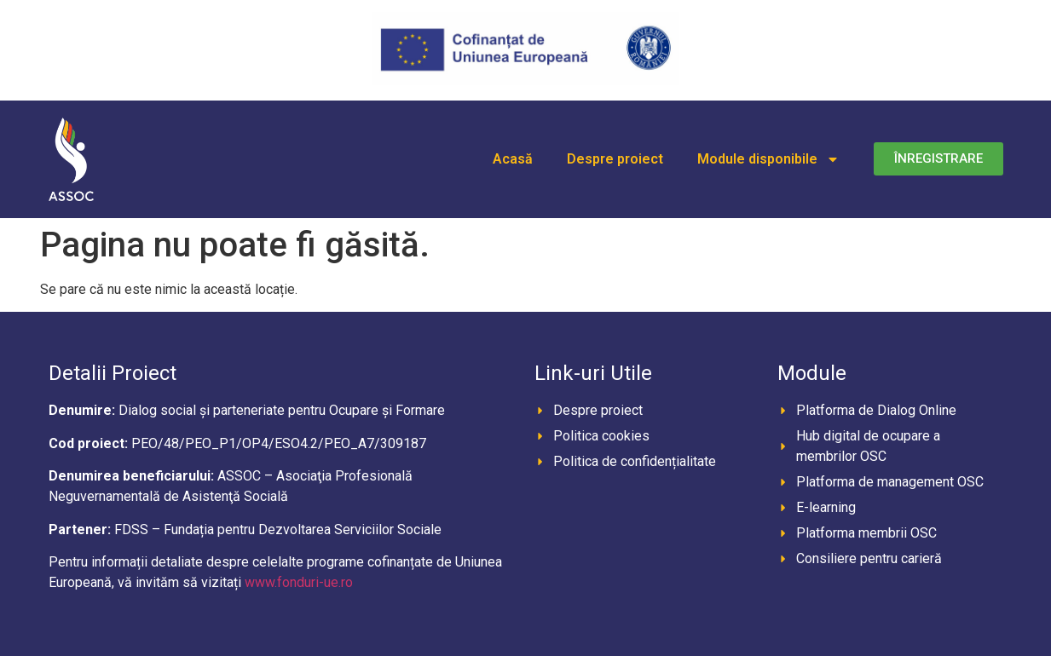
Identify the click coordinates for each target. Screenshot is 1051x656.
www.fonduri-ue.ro (299, 582)
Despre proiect (615, 159)
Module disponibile (768, 159)
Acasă (513, 159)
